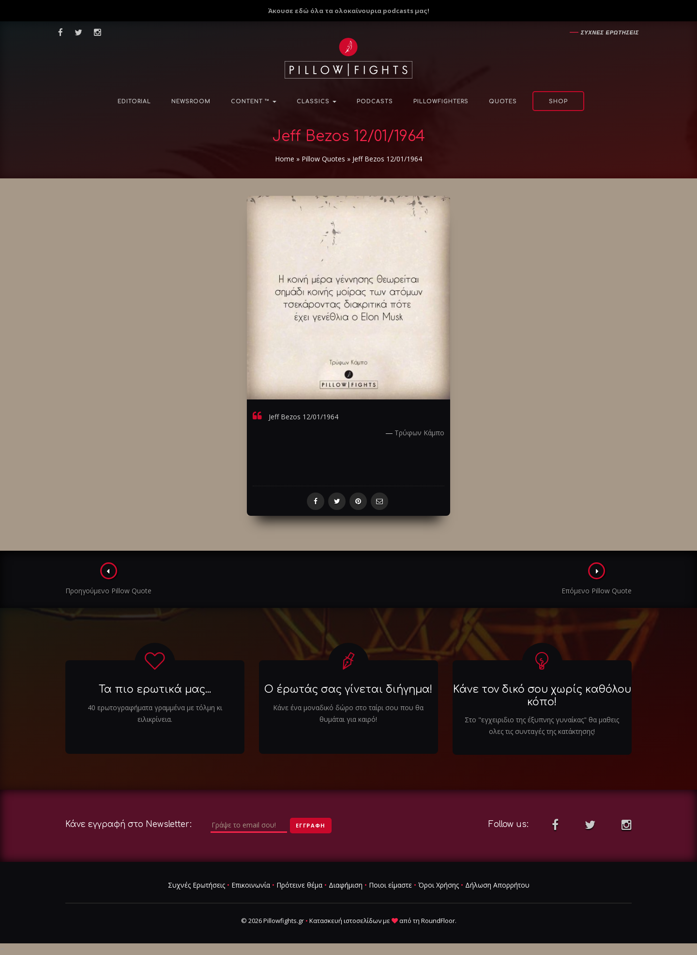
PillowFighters (441, 101)
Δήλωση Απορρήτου (497, 885)
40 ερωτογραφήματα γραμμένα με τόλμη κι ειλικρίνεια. (155, 713)
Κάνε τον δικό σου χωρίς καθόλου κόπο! (542, 696)
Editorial (134, 101)
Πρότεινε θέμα (299, 885)
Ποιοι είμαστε (390, 885)
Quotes (503, 101)
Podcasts (375, 101)
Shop (558, 101)
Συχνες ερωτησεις (610, 32)
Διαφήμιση (346, 885)
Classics (316, 101)
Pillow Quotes (323, 158)
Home (284, 158)
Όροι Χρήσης (438, 885)
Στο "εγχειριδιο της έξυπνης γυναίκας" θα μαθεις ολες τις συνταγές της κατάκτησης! (542, 725)
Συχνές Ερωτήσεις (196, 885)
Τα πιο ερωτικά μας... (155, 690)
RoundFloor (438, 920)
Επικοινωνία (250, 885)
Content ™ (253, 101)
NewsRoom (191, 101)
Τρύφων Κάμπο (419, 432)
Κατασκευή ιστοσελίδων (345, 920)
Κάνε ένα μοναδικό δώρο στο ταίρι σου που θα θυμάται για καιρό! (348, 713)
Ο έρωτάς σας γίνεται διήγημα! (348, 690)
